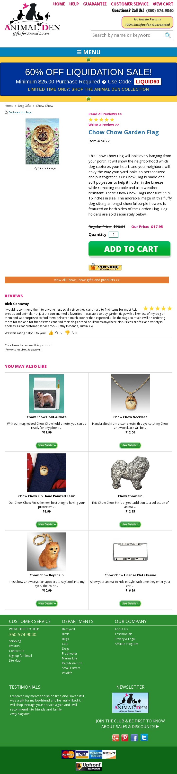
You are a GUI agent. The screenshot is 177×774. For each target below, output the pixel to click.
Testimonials (123, 634)
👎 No (71, 332)
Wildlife (67, 673)
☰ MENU (88, 52)
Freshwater (69, 653)
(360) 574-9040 (159, 10)
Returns (14, 646)
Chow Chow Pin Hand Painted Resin (46, 496)
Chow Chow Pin (130, 496)
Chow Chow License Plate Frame (130, 575)
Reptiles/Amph (72, 663)
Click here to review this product (28, 345)
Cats (65, 644)
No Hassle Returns (147, 19)
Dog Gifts (25, 105)
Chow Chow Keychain (47, 575)
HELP (74, 4)
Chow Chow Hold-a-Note (47, 417)
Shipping (15, 641)
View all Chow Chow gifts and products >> (87, 280)
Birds (65, 634)
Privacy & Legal (125, 639)
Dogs (65, 649)
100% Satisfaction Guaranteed (147, 24)
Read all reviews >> (105, 114)
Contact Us (16, 651)
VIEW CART (163, 4)
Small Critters (71, 668)
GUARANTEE (94, 4)
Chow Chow (44, 105)
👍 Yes (55, 332)
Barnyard (68, 629)
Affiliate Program (126, 644)
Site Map (15, 660)
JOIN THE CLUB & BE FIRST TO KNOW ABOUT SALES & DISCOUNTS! (130, 723)
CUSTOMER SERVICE (129, 4)
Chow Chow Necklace (130, 417)
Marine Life (69, 658)
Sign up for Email (20, 656)
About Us (121, 629)
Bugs (65, 639)
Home (9, 105)
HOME (59, 4)
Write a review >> (103, 125)
